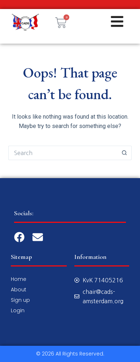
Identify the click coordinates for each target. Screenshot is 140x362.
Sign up (20, 300)
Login (18, 310)
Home (18, 279)
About (18, 289)
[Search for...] (62, 153)
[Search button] (124, 153)
